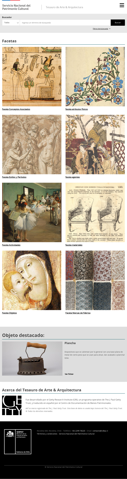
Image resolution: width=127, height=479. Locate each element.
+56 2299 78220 (78, 431)
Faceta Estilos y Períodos (14, 177)
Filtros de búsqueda (100, 29)
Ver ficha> (69, 374)
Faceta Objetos (9, 313)
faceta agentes (72, 177)
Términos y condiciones (47, 434)
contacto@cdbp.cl (100, 431)
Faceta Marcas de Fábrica (77, 313)
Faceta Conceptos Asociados (16, 109)
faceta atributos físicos (76, 109)
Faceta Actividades (11, 245)
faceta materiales (73, 245)
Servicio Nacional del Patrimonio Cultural (77, 434)
